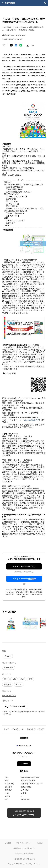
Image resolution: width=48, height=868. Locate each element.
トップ (6, 729)
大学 (14, 679)
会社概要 (8, 843)
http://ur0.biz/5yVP (31, 420)
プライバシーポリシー (24, 843)
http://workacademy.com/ (30, 777)
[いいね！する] (4, 45)
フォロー (24, 764)
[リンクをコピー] (32, 45)
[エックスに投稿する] (11, 45)
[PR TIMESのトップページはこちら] (10, 3)
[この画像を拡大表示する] (11, 623)
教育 (30, 679)
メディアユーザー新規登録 (24, 579)
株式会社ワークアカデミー (37, 729)
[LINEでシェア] (21, 45)
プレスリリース (18, 729)
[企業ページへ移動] (24, 746)
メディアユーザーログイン (24, 566)
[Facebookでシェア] (16, 45)
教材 (22, 679)
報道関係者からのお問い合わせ (24, 848)
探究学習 (7, 685)
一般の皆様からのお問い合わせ (24, 859)
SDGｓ (18, 685)
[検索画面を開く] (45, 3)
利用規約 (40, 843)
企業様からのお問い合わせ (24, 853)
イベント (7, 656)
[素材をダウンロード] (28, 45)
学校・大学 (8, 668)
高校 (6, 679)
